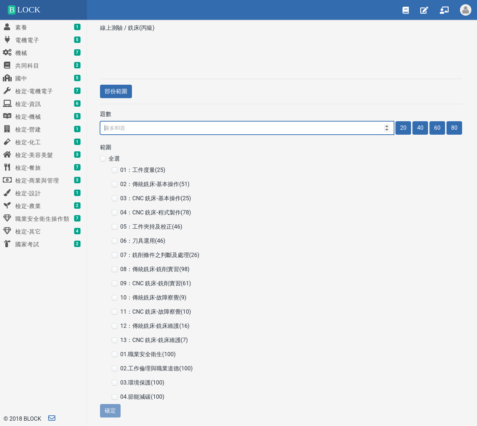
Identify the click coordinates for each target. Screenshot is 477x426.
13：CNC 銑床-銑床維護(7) (154, 340)
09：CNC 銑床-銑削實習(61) (155, 283)
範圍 (105, 147)
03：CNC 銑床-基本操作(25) (155, 198)
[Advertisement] (281, 53)
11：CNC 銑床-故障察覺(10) (155, 311)
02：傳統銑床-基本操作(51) (154, 184)
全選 (114, 158)
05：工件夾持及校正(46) (151, 226)
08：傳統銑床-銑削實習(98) (154, 269)
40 (420, 127)
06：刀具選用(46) (142, 240)
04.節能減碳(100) (142, 396)
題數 (105, 114)
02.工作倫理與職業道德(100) (156, 368)
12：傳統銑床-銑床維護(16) (154, 326)
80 (454, 127)
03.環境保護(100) (142, 382)
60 (437, 127)
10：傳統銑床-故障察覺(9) (153, 297)
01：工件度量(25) (142, 170)
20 (403, 127)
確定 (110, 410)
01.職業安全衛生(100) (148, 354)
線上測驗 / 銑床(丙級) (128, 27)
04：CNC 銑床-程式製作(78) (155, 212)
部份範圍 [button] (116, 91)
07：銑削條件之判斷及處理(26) (159, 255)
